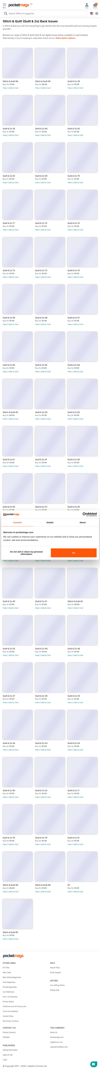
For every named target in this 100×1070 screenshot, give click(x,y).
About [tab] (83, 522)
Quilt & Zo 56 (74, 507)
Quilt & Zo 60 (9, 790)
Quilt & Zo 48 (74, 648)
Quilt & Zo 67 (74, 318)
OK (73, 553)
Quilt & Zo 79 (74, 176)
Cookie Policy (8, 1016)
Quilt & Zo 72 (41, 270)
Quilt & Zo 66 (9, 365)
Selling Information (10, 1050)
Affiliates (6, 1037)
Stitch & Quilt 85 (10, 932)
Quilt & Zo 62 (74, 412)
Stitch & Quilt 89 (10, 885)
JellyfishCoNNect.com (59, 1047)
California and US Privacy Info (14, 1006)
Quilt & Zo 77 (9, 223)
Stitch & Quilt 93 (10, 412)
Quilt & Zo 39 (74, 81)
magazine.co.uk (56, 1042)
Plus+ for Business (10, 997)
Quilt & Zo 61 (9, 459)
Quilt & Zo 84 (41, 128)
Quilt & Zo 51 (41, 601)
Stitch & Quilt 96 (10, 81)
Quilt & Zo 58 (9, 507)
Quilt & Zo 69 (9, 318)
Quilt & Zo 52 (41, 790)
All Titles (6, 968)
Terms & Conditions (10, 1011)
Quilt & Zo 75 (41, 223)
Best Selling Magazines (12, 977)
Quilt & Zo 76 (9, 838)
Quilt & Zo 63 (41, 412)
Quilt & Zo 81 (73, 838)
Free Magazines (9, 982)
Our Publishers (8, 992)
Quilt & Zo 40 (9, 601)
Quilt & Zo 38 (9, 128)
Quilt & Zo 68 (41, 318)
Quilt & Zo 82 (9, 176)
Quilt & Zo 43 (41, 743)
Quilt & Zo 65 (41, 365)
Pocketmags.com (57, 1037)
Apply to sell (8, 1055)
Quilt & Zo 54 (74, 743)
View (5, 88)
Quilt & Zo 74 (74, 223)
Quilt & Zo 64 (74, 365)
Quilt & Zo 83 (74, 128)
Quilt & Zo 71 (73, 790)
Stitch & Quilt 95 (42, 81)
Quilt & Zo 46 (41, 696)
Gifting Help (54, 990)
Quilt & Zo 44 (9, 743)
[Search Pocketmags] (6, 14)
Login (5, 1060)
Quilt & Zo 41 (41, 459)
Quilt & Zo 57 (41, 507)
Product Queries (9, 1032)
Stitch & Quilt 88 (42, 885)
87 (69, 885)
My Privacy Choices (10, 1021)
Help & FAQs (55, 968)
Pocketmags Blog (10, 987)
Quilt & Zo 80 (41, 176)
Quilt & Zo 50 (9, 648)
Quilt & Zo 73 (9, 270)
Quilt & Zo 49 (41, 648)
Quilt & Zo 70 (74, 270)
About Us (53, 1032)
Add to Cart (13, 88)
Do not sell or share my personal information (26, 552)
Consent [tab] (17, 522)
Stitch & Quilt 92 (75, 601)
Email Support (55, 972)
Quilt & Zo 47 (9, 696)
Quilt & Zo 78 (41, 838)
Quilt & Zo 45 (74, 696)
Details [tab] (50, 522)
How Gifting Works (57, 985)
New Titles (7, 972)
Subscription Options (65, 38)
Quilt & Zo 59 (74, 459)
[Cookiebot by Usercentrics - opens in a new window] (84, 514)
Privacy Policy (8, 1002)
